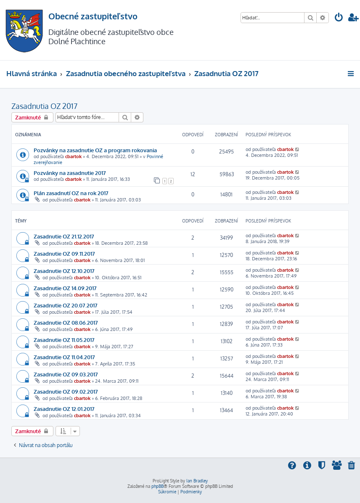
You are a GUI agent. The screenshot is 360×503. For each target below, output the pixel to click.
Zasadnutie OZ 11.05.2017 (64, 339)
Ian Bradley (197, 480)
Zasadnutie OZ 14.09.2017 (65, 287)
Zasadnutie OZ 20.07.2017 (66, 305)
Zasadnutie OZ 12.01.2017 (64, 408)
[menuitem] (339, 18)
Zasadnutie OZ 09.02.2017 (66, 391)
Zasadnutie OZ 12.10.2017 (64, 270)
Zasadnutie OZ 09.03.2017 (66, 374)
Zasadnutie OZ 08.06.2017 (66, 322)
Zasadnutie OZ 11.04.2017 (64, 356)
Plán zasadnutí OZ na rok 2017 (71, 192)
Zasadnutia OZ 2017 (44, 106)
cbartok (73, 156)
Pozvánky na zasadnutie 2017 (70, 172)
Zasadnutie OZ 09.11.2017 (64, 253)
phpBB (157, 486)
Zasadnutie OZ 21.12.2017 (64, 236)
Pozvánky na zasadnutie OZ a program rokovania (95, 150)
